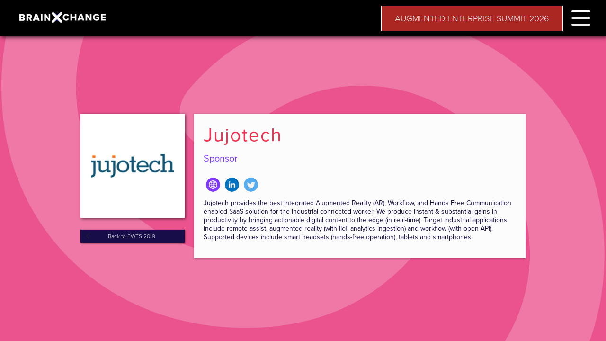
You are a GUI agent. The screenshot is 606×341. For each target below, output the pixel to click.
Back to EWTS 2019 (131, 236)
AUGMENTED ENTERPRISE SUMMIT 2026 (472, 18)
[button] (581, 16)
